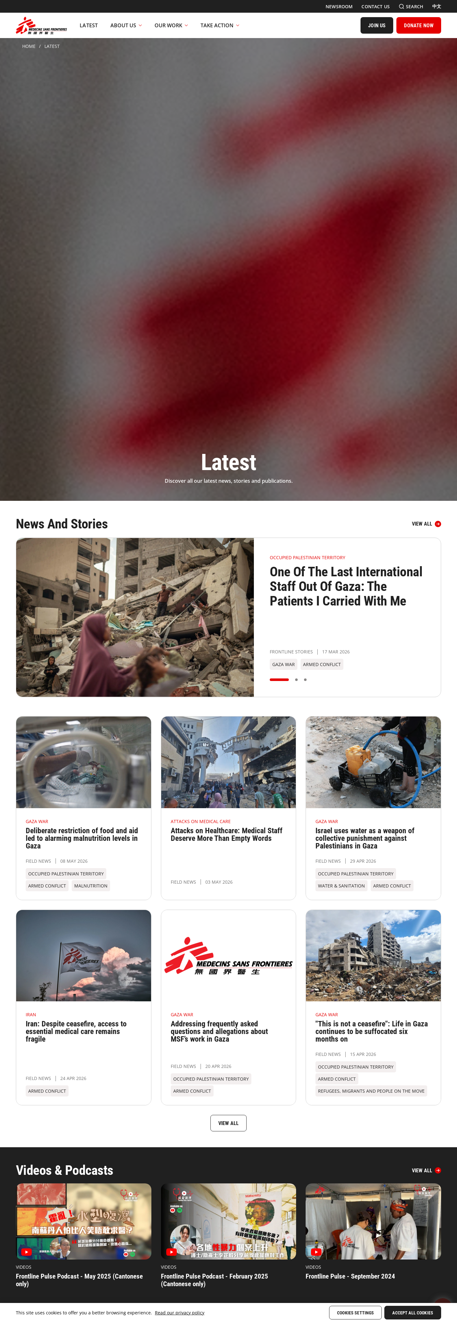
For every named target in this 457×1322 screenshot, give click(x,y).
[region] (228, 1312)
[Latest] (89, 25)
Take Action (220, 25)
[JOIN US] (377, 25)
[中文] (436, 6)
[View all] (426, 524)
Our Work (171, 25)
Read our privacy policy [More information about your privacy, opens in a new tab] (179, 1313)
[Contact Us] (375, 6)
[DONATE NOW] (418, 25)
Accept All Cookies (412, 1312)
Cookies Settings (355, 1312)
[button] (279, 679)
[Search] (411, 6)
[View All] (426, 1170)
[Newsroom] (339, 6)
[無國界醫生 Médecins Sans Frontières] (41, 25)
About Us (126, 25)
